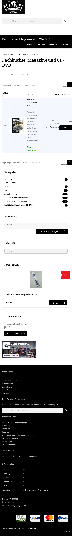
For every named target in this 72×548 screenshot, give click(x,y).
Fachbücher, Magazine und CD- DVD (25, 54)
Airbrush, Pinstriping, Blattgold (16, 201)
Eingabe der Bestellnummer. (15, 324)
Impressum (6, 432)
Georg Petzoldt (14, 528)
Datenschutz (7, 425)
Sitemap (5, 393)
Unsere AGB (7, 429)
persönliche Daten (9, 380)
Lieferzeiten (7, 441)
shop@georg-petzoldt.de (20, 505)
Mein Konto (40, 44)
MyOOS (67, 531)
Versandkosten (54, 127)
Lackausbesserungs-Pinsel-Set (21, 294)
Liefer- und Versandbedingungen (15, 422)
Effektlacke (20, 456)
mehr (30, 144)
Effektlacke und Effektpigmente (16, 197)
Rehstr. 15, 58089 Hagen (12, 499)
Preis (57, 94)
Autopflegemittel (11, 194)
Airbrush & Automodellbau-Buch (32, 102)
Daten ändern (7, 384)
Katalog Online (10, 183)
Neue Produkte (8, 390)
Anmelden (29, 44)
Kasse (65, 44)
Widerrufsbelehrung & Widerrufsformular (18, 435)
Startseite (6, 54)
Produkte (31, 94)
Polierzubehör (10, 186)
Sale (6, 190)
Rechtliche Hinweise (10, 438)
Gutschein (8, 179)
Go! (66, 410)
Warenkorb (52, 44)
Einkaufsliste (7, 387)
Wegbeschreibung (9, 445)
